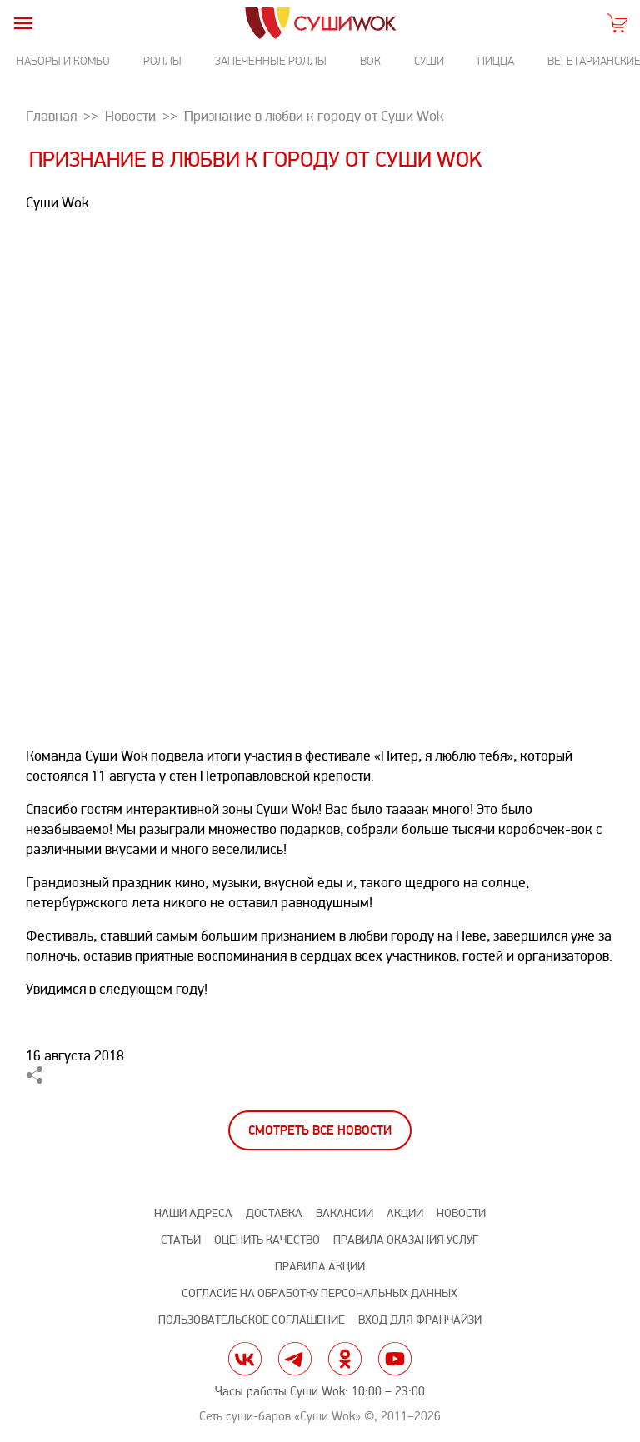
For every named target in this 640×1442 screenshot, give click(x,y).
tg (295, 1358)
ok (345, 1358)
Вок (370, 61)
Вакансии (344, 1213)
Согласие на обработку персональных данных (320, 1293)
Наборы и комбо (63, 61)
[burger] (23, 23)
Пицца (496, 61)
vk (245, 1358)
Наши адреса (193, 1213)
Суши (429, 61)
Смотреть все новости (320, 1131)
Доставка (274, 1213)
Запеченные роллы (271, 61)
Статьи (181, 1240)
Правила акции (320, 1267)
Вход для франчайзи (420, 1320)
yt (395, 1358)
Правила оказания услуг (405, 1240)
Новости (461, 1213)
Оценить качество (267, 1240)
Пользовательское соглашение (251, 1320)
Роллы (162, 61)
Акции (405, 1213)
